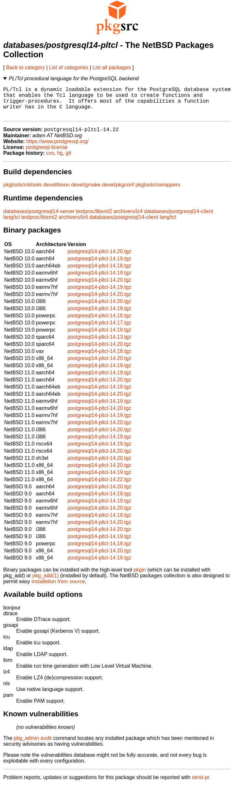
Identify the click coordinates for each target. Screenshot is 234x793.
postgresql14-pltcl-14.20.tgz (99, 259)
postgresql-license (47, 154)
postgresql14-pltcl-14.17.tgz (99, 330)
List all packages (111, 67)
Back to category (25, 67)
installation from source (58, 589)
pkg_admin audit (33, 745)
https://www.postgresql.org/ (57, 149)
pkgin (139, 577)
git (68, 160)
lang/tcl (11, 224)
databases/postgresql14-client (178, 218)
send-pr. (201, 784)
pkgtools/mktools (22, 192)
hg (60, 160)
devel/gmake (86, 192)
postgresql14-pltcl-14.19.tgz (99, 266)
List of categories (68, 67)
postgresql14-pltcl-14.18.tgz (99, 273)
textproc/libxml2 (94, 218)
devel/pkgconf (118, 192)
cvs (50, 160)
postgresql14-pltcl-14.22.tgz (99, 487)
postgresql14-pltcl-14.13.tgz (99, 344)
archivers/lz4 (128, 218)
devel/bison (56, 192)
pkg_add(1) (45, 583)
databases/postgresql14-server (39, 218)
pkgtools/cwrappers (157, 192)
